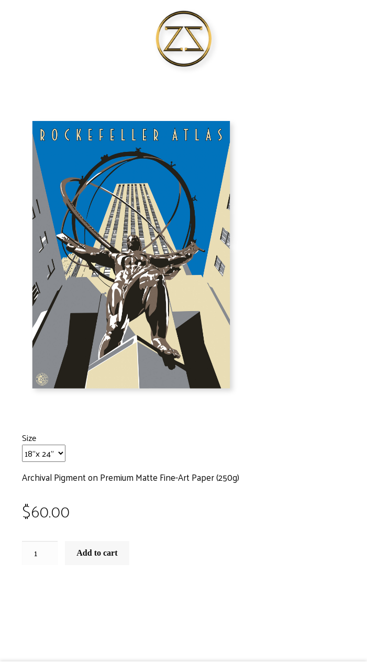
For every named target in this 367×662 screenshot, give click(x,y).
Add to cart (96, 552)
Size (29, 437)
